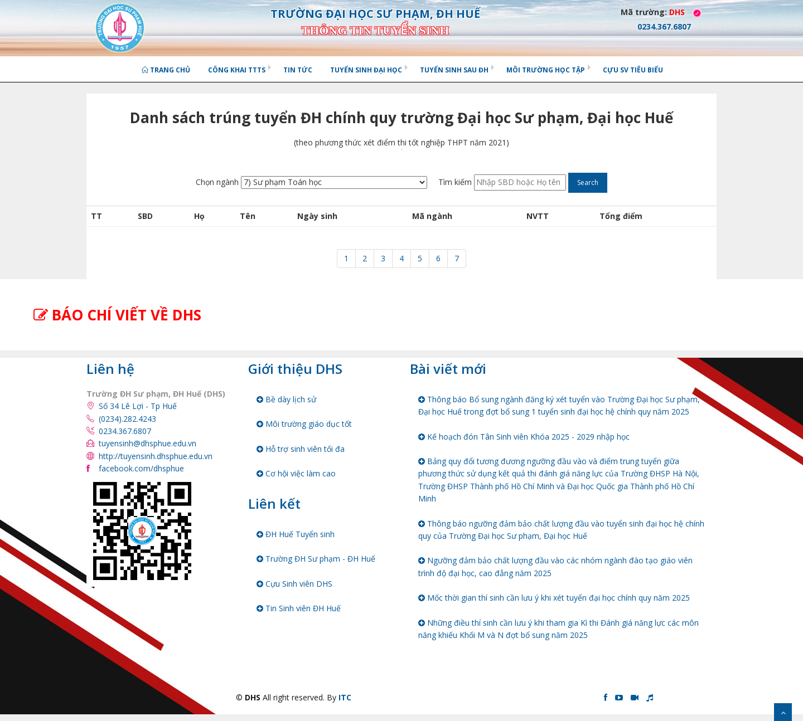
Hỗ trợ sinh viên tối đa (301, 449)
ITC (344, 697)
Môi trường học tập (545, 70)
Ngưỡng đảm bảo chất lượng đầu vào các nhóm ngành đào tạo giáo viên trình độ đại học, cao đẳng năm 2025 (555, 566)
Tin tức (297, 70)
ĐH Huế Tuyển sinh (296, 534)
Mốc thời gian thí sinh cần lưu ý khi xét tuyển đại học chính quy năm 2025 (554, 597)
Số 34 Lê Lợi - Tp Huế (138, 406)
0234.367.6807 (125, 431)
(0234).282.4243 (127, 418)
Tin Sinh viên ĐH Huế (299, 608)
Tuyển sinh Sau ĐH (454, 70)
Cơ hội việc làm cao (296, 473)
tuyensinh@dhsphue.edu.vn (147, 443)
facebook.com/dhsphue (141, 468)
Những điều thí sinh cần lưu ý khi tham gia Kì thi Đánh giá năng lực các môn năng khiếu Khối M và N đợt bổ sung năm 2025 (558, 628)
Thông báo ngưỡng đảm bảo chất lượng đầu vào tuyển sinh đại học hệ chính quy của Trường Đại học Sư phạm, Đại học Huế (561, 529)
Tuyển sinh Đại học (366, 70)
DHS (677, 12)
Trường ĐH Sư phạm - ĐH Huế (316, 558)
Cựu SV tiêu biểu (633, 70)
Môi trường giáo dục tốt (304, 423)
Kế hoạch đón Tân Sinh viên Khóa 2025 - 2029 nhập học (524, 436)
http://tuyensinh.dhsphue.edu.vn (155, 456)
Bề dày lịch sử (286, 399)
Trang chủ (166, 70)
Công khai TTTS (236, 70)
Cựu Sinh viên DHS (294, 583)
